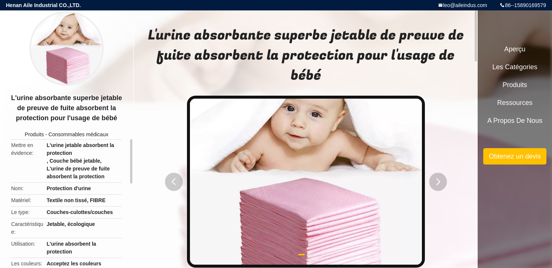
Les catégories (514, 67)
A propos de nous (514, 120)
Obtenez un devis (515, 156)
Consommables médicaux (78, 134)
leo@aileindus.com (465, 5)
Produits (34, 134)
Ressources (514, 102)
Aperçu (514, 49)
